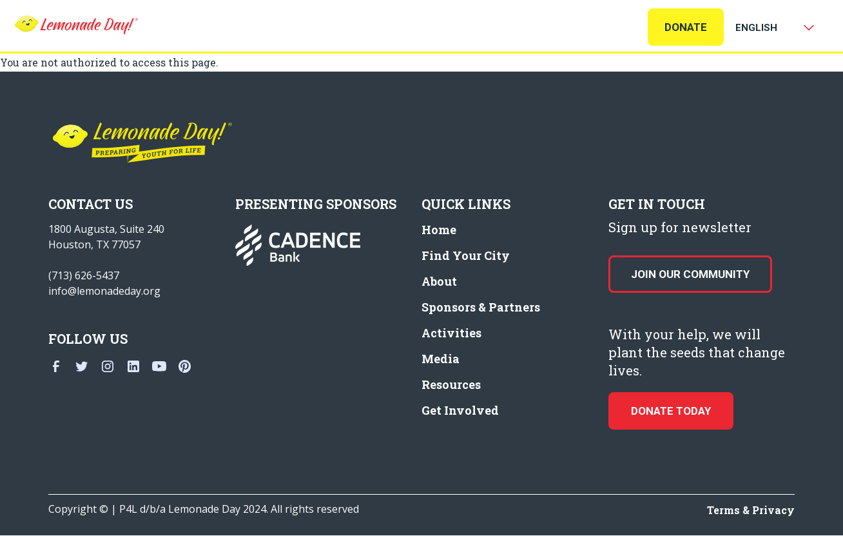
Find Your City (466, 255)
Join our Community (690, 274)
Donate (685, 27)
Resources (451, 384)
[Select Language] (772, 27)
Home (439, 229)
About (439, 281)
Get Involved (460, 410)
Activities (451, 333)
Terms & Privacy (751, 510)
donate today (671, 410)
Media (441, 358)
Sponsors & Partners (481, 307)
